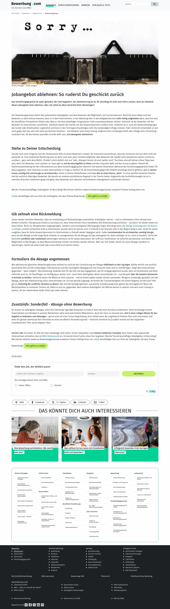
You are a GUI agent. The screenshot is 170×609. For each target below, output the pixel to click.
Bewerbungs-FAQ (77, 576)
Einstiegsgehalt (94, 532)
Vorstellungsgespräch (22, 559)
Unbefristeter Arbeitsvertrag (93, 500)
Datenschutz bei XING (72, 598)
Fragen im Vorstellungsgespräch (72, 499)
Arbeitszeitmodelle (95, 482)
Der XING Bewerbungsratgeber (96, 506)
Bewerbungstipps (51, 13)
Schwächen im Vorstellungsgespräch (120, 512)
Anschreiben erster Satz (49, 502)
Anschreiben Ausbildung (25, 501)
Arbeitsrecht (93, 567)
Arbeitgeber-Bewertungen (74, 590)
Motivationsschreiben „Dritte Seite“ (48, 526)
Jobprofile (55, 562)
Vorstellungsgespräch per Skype (120, 531)
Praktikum (68, 522)
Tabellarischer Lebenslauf (141, 500)
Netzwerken (55, 567)
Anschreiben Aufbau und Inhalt (49, 496)
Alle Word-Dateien (132, 567)
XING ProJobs (19, 590)
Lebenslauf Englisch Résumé (143, 489)
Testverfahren (131, 565)
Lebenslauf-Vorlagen (133, 554)
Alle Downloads (131, 570)
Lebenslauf (18, 556)
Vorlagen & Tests (101, 5)
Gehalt (90, 556)
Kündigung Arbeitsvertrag (22, 522)
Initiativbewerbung (71, 487)
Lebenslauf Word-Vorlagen (23, 478)
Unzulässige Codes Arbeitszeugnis (95, 494)
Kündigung (92, 527)
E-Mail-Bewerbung (119, 478)
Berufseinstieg (93, 551)
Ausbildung (68, 508)
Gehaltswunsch (94, 536)
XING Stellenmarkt (50, 336)
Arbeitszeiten (93, 478)
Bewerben (51, 5)
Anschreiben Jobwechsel (25, 506)
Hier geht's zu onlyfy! (97, 196)
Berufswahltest (46, 478)
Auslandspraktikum (71, 527)
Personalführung (94, 565)
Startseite (15, 13)
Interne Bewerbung (119, 492)
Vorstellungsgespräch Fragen (120, 506)
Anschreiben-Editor (71, 584)
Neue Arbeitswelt (94, 562)
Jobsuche (54, 559)
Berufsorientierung (68, 5)
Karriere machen (94, 554)
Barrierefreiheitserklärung (22, 576)
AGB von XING (119, 598)
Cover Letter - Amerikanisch (22, 511)
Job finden (139, 373)
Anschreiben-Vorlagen (134, 551)
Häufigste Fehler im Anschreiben (47, 520)
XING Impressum (47, 576)
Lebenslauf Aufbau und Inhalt (144, 478)
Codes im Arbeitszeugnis (94, 521)
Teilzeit (55, 385)
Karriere (85, 5)
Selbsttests (130, 562)
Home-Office (22, 385)
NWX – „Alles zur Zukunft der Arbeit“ (27, 587)
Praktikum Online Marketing (141, 576)
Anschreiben (18, 554)
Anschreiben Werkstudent (22, 495)
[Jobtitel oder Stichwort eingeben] (49, 373)
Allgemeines (37, 13)
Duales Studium (70, 518)
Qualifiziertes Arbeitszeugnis (70, 492)
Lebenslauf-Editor (21, 584)
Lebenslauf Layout (143, 484)
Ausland (54, 570)
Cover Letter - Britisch (24, 517)
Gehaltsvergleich (120, 590)
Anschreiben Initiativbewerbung (23, 484)
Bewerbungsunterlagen (72, 482)
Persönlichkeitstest (47, 482)
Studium (68, 513)
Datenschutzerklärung (22, 598)
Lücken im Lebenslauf (144, 495)
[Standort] (103, 373)
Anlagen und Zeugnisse (120, 482)
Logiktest (44, 487)
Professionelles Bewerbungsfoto (142, 506)
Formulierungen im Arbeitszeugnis (95, 488)
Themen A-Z (105, 576)
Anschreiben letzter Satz (47, 507)
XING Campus (69, 587)
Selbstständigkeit (58, 565)
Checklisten (130, 559)
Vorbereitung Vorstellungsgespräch (120, 524)
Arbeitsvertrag (69, 478)
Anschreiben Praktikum (25, 490)
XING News (118, 587)
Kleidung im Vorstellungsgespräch (120, 518)
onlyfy (14, 196)
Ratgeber (129, 556)
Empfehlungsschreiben (120, 497)
